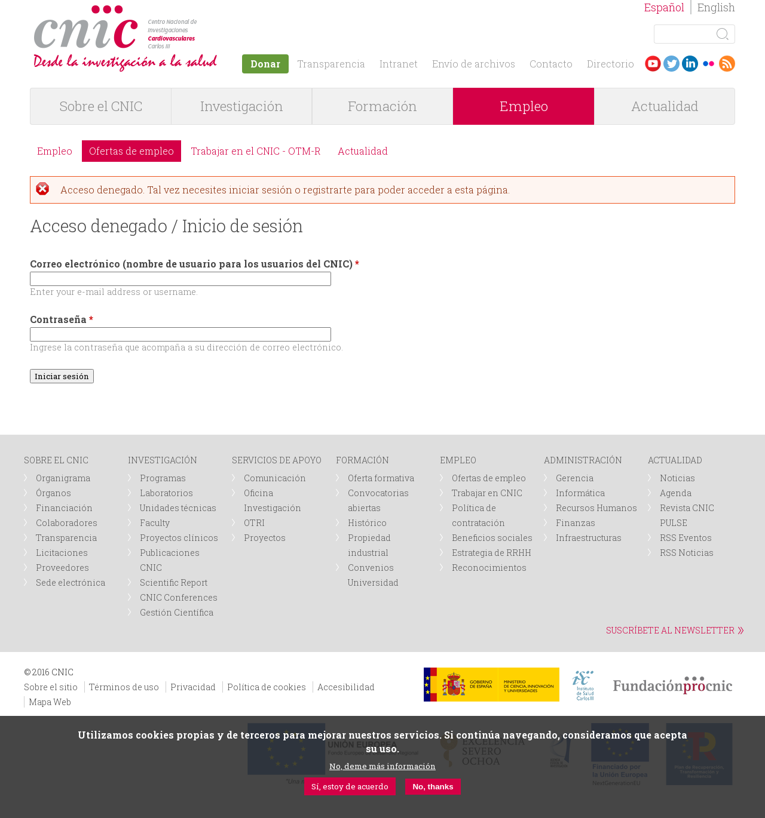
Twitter (671, 64)
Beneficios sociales (492, 537)
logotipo (201, 11)
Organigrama (63, 478)
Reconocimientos (489, 567)
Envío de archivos (473, 63)
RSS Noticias (687, 552)
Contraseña (61, 319)
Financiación (64, 507)
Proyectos (265, 537)
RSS (727, 64)
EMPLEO (458, 460)
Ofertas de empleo (131, 150)
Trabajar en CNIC (487, 493)
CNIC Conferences (179, 597)
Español (664, 7)
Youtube (653, 64)
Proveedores (62, 567)
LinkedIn (690, 64)
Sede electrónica (70, 582)
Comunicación (275, 478)
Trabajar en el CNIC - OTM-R (256, 150)
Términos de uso (124, 687)
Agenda (675, 493)
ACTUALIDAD (675, 460)
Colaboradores (66, 522)
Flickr (708, 64)
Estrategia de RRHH (491, 552)
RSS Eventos (686, 537)
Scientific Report (173, 582)
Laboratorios (166, 493)
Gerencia (574, 478)
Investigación (241, 106)
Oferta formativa (381, 478)
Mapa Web (50, 702)
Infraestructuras (589, 537)
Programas (163, 478)
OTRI (254, 522)
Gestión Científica (176, 612)
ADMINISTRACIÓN (583, 460)
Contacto (551, 63)
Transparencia (331, 63)
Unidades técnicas (178, 507)
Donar (265, 63)
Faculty (155, 522)
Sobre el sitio (51, 687)
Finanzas (575, 522)
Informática (580, 493)
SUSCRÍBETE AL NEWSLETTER (670, 630)
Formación (382, 106)
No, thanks (432, 786)
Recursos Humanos (596, 507)
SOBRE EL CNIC (56, 460)
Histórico (367, 522)
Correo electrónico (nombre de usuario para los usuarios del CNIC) (194, 263)
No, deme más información (382, 766)
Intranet (399, 63)
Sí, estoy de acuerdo (349, 786)
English (716, 7)
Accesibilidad (346, 687)
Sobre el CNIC (101, 106)
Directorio (610, 63)
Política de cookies (266, 687)
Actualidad (665, 106)
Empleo (524, 106)
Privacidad (193, 687)
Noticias (677, 478)
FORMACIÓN (362, 460)
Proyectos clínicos (179, 537)
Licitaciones (62, 552)
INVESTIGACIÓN (162, 460)
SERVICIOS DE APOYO (277, 460)
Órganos (53, 493)
